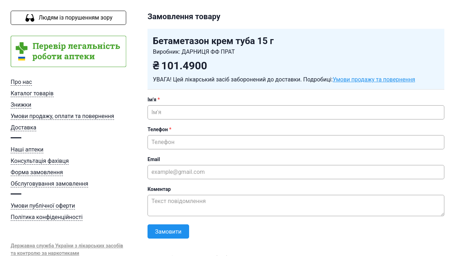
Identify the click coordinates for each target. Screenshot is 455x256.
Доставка (23, 127)
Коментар (159, 189)
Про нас (21, 82)
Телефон (159, 129)
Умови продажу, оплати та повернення (62, 116)
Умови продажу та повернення (374, 79)
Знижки (21, 104)
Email (154, 159)
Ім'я (154, 99)
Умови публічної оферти (43, 205)
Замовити (168, 231)
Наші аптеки (27, 149)
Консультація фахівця (40, 161)
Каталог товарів (32, 93)
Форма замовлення (37, 172)
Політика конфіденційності (46, 217)
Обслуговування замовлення (49, 183)
